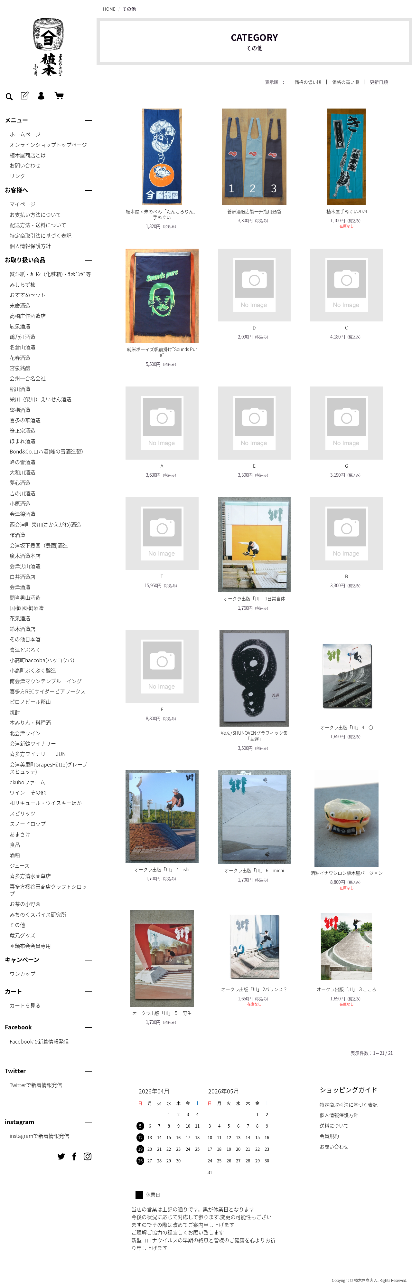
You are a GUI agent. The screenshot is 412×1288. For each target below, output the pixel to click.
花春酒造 (20, 357)
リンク (17, 176)
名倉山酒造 (22, 347)
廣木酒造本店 (25, 555)
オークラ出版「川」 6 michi (254, 870)
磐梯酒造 (20, 410)
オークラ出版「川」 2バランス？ (254, 989)
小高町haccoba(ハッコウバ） (44, 660)
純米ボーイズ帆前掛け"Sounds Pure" (162, 352)
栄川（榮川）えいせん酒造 (40, 399)
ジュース (20, 865)
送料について (334, 1125)
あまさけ (20, 834)
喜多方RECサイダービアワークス (48, 691)
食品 (15, 844)
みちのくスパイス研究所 (38, 914)
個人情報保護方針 (30, 246)
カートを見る (25, 1005)
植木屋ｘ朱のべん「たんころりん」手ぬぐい (162, 214)
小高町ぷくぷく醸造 (33, 670)
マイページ (22, 204)
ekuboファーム (27, 782)
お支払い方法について (35, 214)
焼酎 (15, 712)
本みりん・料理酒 (30, 722)
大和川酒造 (22, 472)
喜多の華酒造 (25, 420)
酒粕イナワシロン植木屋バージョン (347, 873)
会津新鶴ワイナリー (33, 743)
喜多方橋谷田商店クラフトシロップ (48, 890)
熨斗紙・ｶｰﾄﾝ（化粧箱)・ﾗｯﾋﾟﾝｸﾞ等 (50, 274)
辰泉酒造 (20, 326)
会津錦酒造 (22, 514)
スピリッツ (22, 813)
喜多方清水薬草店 (30, 876)
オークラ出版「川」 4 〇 (346, 727)
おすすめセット (28, 295)
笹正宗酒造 (22, 430)
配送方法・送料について (38, 225)
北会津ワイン (25, 733)
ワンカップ (22, 974)
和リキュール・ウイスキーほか (46, 802)
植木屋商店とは (28, 155)
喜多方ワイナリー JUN (38, 754)
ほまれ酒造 (22, 441)
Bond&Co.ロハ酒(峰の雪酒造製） (48, 451)
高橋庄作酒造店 (28, 316)
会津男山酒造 (25, 566)
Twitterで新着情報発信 (36, 1085)
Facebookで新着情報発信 (39, 1041)
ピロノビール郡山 (30, 701)
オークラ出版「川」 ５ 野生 (162, 1012)
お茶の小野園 (25, 904)
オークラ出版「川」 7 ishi (162, 869)
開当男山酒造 (25, 597)
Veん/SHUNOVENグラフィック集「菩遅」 (254, 736)
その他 (17, 925)
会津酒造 (20, 587)
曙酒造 (17, 535)
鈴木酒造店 (22, 629)
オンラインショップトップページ (48, 144)
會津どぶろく (25, 650)
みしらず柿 (22, 284)
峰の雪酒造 (22, 462)
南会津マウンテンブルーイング (46, 681)
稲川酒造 (20, 389)
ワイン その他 (28, 792)
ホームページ (25, 134)
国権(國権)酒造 (27, 608)
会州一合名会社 (28, 378)
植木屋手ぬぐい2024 (346, 211)
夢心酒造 (20, 482)
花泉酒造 (20, 618)
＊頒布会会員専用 (30, 945)
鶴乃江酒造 (22, 336)
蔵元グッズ (22, 935)
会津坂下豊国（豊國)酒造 (39, 545)
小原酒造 (20, 503)
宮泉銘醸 (20, 368)
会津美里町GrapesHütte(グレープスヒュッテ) (48, 767)
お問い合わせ (25, 165)
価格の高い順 (345, 82)
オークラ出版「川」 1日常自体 (254, 598)
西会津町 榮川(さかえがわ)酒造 (45, 524)
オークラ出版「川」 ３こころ (346, 989)
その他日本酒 (25, 639)
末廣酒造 (20, 305)
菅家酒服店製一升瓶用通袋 (254, 211)
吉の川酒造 (22, 493)
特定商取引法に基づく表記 (40, 235)
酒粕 (15, 855)
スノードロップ (28, 823)
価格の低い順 (308, 82)
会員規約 (329, 1136)
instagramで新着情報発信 (39, 1136)
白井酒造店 (22, 576)
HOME (109, 8)
